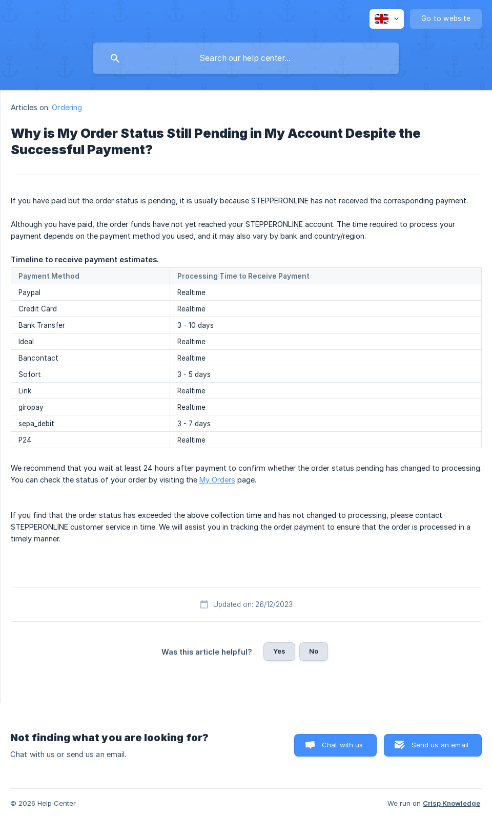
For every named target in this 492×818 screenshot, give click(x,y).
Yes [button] (279, 651)
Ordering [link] (67, 107)
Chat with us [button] (342, 745)
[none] (387, 19)
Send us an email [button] (440, 745)
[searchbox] (246, 58)
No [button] (313, 651)
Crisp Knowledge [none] (451, 803)
